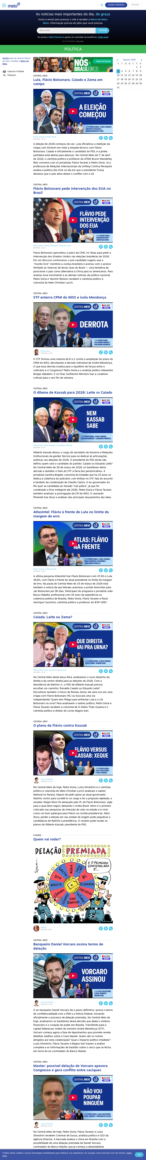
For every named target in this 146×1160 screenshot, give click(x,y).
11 (122, 75)
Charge (37, 835)
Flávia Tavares (39, 137)
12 (126, 75)
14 (133, 75)
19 (126, 80)
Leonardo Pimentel (64, 445)
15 (137, 75)
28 (133, 84)
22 (137, 80)
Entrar (135, 5)
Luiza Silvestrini (47, 779)
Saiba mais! (103, 37)
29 (137, 84)
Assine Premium (116, 5)
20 (129, 80)
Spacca (43, 927)
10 (118, 75)
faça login (80, 41)
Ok (139, 1155)
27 (129, 84)
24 (118, 84)
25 (122, 84)
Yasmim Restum (50, 246)
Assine (103, 30)
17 (118, 80)
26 (125, 84)
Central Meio (40, 76)
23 (140, 80)
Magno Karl (61, 670)
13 (129, 75)
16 (140, 75)
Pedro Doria (51, 137)
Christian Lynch (65, 246)
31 (118, 88)
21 (133, 80)
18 (122, 80)
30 (140, 84)
